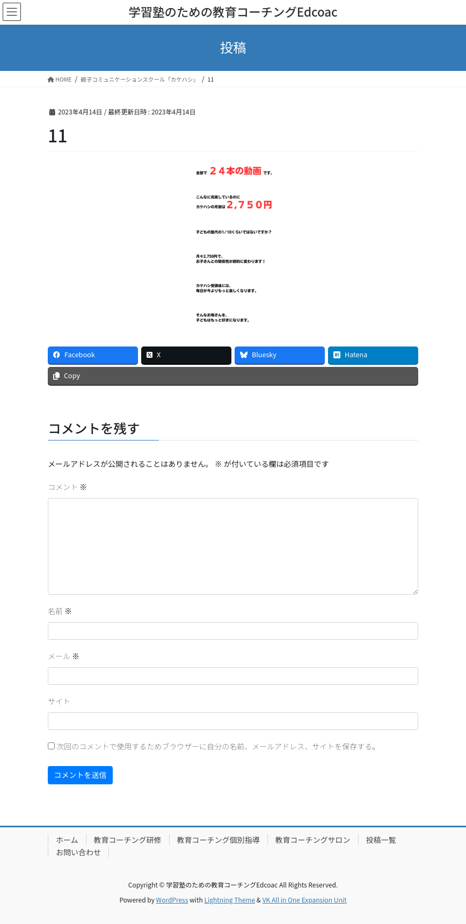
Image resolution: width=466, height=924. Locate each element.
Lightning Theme (229, 899)
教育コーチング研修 (128, 839)
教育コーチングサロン (313, 839)
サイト (59, 701)
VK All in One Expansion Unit (305, 899)
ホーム (67, 839)
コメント (67, 486)
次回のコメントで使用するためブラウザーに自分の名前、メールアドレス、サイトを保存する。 (218, 746)
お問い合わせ (78, 852)
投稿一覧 (381, 839)
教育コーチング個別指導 (218, 839)
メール (63, 656)
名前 (60, 610)
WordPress (172, 899)
